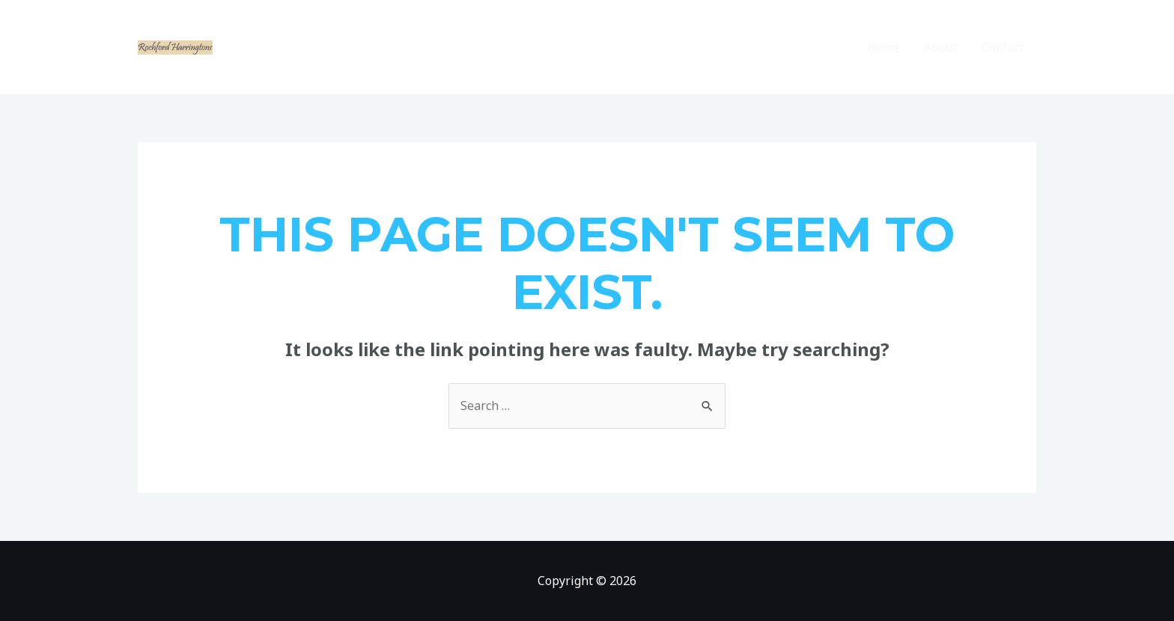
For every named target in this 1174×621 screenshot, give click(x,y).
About (941, 47)
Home (883, 47)
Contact (1003, 47)
